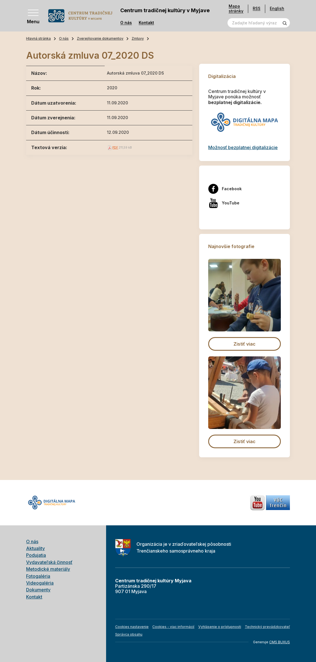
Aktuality (35, 548)
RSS (256, 8)
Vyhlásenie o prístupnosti (219, 627)
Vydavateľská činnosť (49, 562)
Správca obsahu (128, 634)
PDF (115, 147)
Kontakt (146, 22)
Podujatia (36, 555)
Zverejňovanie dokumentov (100, 38)
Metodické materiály (48, 569)
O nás (126, 22)
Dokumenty (38, 590)
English (277, 8)
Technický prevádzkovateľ (267, 627)
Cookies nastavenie (132, 627)
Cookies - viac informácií (173, 627)
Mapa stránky (236, 8)
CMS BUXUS (279, 642)
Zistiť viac (244, 344)
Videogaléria (40, 583)
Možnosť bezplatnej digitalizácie (243, 147)
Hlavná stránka (38, 38)
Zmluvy (138, 38)
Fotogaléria (38, 576)
